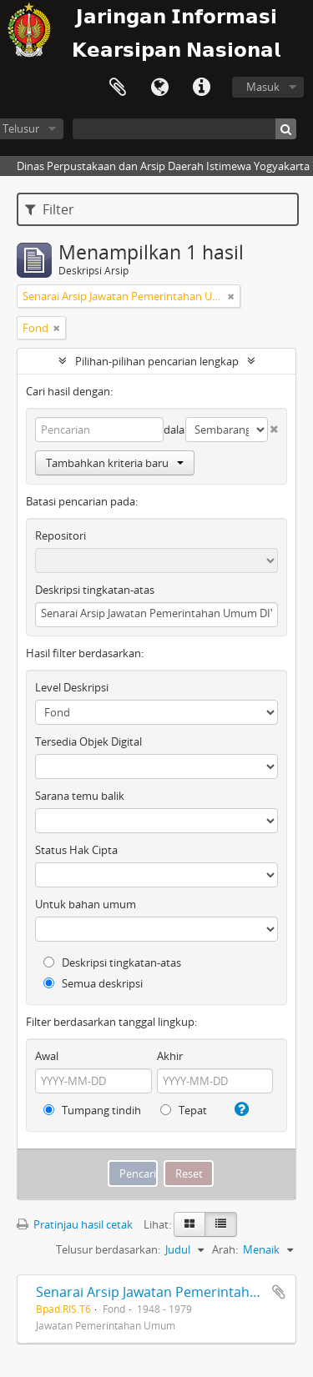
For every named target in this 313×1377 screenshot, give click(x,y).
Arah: (225, 1249)
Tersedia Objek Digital (88, 741)
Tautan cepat (201, 87)
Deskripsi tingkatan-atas (94, 589)
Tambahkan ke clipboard (278, 1292)
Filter (49, 209)
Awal (46, 1055)
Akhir (170, 1055)
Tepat (183, 1110)
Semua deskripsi (93, 983)
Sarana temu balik (79, 795)
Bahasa (159, 87)
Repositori (60, 535)
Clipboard (118, 87)
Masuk (263, 86)
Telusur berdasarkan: (108, 1249)
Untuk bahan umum (85, 904)
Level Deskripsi (72, 687)
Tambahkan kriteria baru (115, 462)
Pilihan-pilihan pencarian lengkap (157, 361)
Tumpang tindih (92, 1110)
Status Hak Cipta (76, 849)
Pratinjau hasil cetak (75, 1224)
